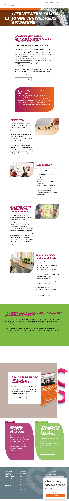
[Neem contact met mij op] (23, 79)
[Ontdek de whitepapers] (19, 398)
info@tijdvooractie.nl (26, 475)
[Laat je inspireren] (16, 454)
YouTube (22, 489)
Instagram (34, 488)
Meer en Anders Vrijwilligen (22, 62)
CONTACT (8, 484)
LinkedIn (28, 488)
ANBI (21, 481)
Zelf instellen (55, 492)
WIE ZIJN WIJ (9, 478)
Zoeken (63, 2)
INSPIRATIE (8, 475)
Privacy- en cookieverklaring (27, 480)
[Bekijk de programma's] (47, 453)
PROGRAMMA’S (10, 477)
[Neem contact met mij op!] (43, 295)
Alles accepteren (55, 495)
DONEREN (8, 486)
